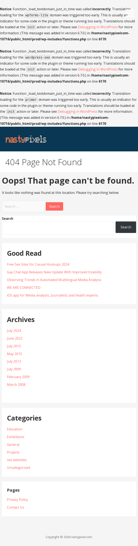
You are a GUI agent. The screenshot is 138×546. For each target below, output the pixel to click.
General (13, 444)
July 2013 (14, 361)
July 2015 (14, 346)
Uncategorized (18, 467)
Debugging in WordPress (98, 27)
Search (7, 218)
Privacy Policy (17, 499)
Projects (13, 452)
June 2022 (14, 338)
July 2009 (14, 369)
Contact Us (15, 507)
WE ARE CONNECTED (23, 287)
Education (14, 429)
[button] (131, 9)
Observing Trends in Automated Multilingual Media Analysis (54, 279)
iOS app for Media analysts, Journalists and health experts (52, 295)
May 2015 (14, 354)
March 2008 (16, 384)
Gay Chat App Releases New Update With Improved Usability (54, 272)
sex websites (17, 460)
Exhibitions (15, 437)
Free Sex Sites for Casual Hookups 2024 (38, 264)
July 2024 (14, 330)
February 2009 (18, 377)
